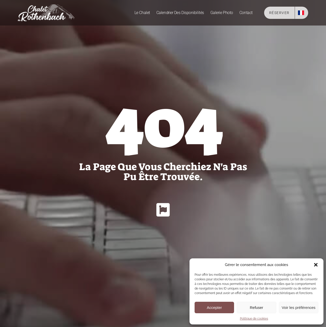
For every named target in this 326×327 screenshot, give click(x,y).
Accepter (214, 307)
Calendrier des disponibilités (180, 12)
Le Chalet (142, 12)
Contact (246, 12)
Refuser (256, 307)
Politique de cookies (254, 318)
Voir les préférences (299, 307)
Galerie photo (221, 12)
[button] (315, 264)
